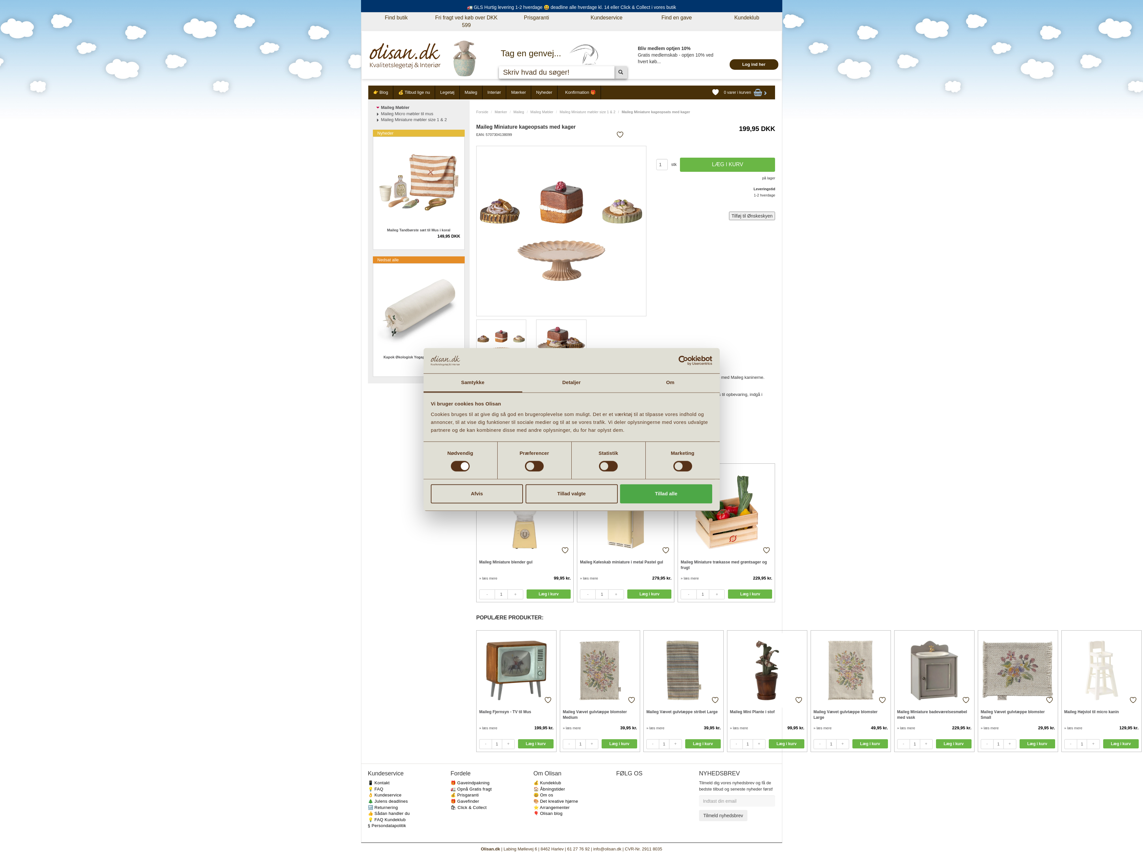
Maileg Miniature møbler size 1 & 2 (587, 112)
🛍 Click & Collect (469, 807)
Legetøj (447, 92)
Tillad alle (666, 493)
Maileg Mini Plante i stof (752, 712)
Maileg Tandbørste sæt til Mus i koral (418, 230)
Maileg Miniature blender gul (506, 562)
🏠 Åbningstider (549, 789)
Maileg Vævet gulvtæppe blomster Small (1013, 715)
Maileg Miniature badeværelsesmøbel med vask (932, 715)
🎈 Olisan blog (548, 813)
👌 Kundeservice (385, 795)
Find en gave (677, 17)
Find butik (396, 17)
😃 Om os (543, 795)
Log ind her (754, 64)
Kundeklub (746, 17)
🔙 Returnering (383, 807)
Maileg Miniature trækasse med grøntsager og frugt (724, 565)
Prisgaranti (536, 17)
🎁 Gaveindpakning (470, 782)
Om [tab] (670, 382)
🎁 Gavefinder (465, 801)
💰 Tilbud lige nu (414, 92)
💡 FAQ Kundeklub (387, 819)
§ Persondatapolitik (387, 825)
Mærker (518, 92)
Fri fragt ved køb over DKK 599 (466, 21)
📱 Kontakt (379, 782)
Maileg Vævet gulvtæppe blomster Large (846, 715)
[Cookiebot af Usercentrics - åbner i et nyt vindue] (683, 361)
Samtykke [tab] (472, 382)
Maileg (471, 92)
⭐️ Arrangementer (551, 807)
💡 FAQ (375, 789)
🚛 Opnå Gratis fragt (471, 789)
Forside (482, 112)
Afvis (477, 493)
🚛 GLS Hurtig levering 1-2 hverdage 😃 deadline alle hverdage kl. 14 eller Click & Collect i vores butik (571, 7)
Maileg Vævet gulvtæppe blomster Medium (595, 715)
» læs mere (488, 578)
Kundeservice (607, 17)
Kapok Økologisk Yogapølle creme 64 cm (418, 357)
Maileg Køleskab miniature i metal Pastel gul (621, 562)
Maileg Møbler (542, 112)
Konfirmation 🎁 (580, 92)
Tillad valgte (571, 493)
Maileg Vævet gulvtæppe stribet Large (682, 712)
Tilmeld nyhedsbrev (723, 815)
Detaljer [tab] (571, 382)
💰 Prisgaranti (465, 795)
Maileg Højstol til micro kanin (1091, 712)
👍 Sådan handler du (389, 813)
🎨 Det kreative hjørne (555, 801)
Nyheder (544, 92)
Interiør (494, 92)
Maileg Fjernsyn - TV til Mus (505, 712)
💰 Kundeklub (547, 782)
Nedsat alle (388, 259)
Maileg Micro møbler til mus (407, 113)
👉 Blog (380, 92)
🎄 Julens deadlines (388, 801)
